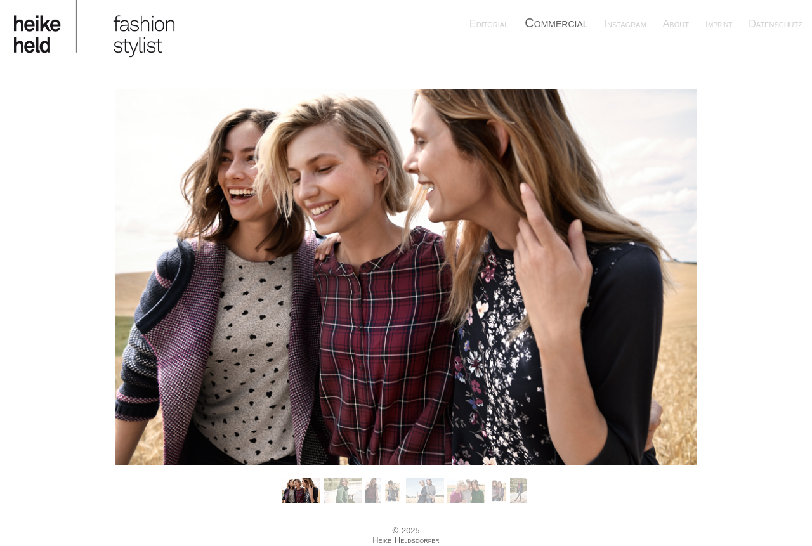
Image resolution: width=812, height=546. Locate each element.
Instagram (625, 23)
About (676, 23)
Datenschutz (775, 23)
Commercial (556, 23)
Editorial (488, 23)
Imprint (718, 24)
